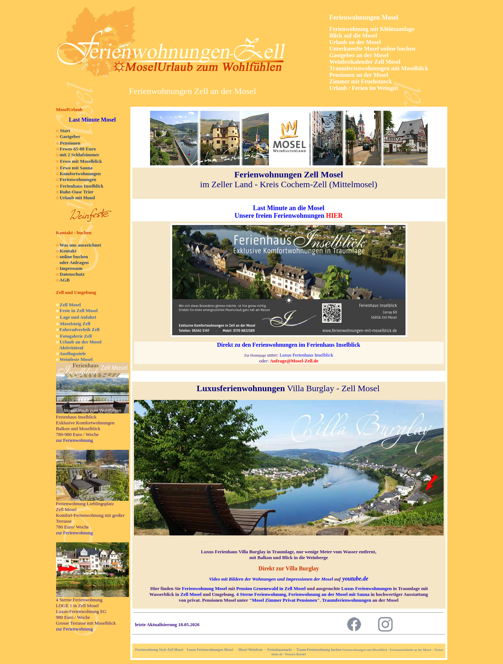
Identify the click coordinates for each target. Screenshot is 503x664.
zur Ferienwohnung (74, 440)
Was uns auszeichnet (80, 245)
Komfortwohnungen (80, 173)
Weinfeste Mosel (76, 359)
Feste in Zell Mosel (79, 310)
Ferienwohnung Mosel (204, 588)
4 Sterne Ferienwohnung (261, 594)
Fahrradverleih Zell (79, 329)
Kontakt (68, 251)
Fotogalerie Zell (76, 336)
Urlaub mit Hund (77, 197)
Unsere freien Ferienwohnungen (279, 215)
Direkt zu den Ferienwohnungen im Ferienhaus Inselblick (289, 345)
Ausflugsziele (72, 353)
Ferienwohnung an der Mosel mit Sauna (329, 594)
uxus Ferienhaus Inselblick (307, 355)
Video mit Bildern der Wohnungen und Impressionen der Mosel (271, 579)
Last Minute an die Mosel (289, 208)
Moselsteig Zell (75, 323)
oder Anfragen (72, 262)
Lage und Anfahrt (78, 317)
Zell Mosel (70, 304)
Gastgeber (70, 136)
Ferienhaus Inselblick (82, 186)
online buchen (74, 256)
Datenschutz (72, 274)
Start (65, 130)
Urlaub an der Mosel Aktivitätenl (79, 344)
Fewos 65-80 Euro (78, 149)
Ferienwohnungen (78, 179)
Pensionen (70, 143)
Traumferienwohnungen (346, 600)
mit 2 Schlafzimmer (79, 154)
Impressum (71, 268)
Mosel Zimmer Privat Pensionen (284, 600)
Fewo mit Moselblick (81, 161)
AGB (64, 280)
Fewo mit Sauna (76, 167)
